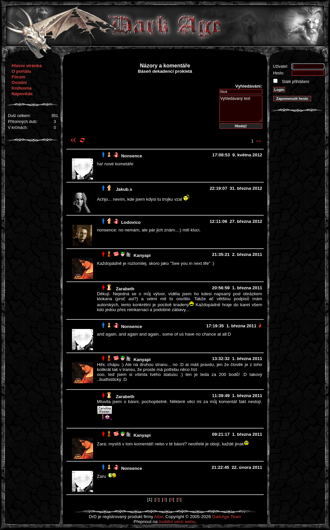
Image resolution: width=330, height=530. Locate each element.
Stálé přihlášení (295, 81)
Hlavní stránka (27, 65)
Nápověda (22, 93)
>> (258, 141)
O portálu (21, 71)
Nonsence (131, 155)
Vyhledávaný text (240, 109)
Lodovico (131, 222)
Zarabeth (125, 288)
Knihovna (22, 88)
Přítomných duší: (23, 121)
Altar (158, 516)
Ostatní (19, 82)
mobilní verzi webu (177, 521)
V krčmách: (18, 127)
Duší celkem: (19, 115)
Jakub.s (124, 189)
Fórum (18, 76)
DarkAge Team (226, 516)
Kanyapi (142, 255)
